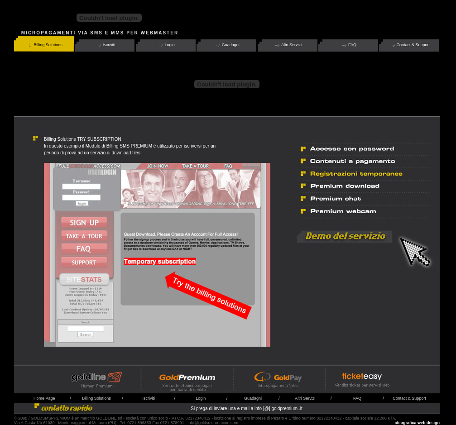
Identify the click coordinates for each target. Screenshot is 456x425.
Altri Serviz (304, 398)
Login (166, 45)
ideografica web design (417, 422)
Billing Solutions (44, 45)
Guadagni (227, 45)
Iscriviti (105, 45)
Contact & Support (409, 45)
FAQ (348, 45)
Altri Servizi (288, 45)
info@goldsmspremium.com (212, 422)
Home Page (44, 398)
